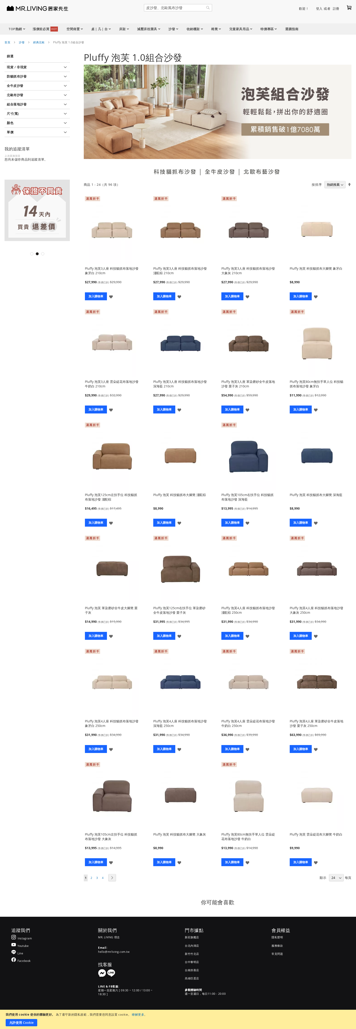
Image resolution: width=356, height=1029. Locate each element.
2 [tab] (37, 253)
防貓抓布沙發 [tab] (17, 76)
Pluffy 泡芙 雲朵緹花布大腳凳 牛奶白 (316, 834)
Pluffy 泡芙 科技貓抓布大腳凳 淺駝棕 (179, 495)
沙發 (22, 42)
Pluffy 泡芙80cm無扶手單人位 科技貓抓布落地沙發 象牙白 (316, 383)
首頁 (7, 42)
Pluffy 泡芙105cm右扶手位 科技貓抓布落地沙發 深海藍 (247, 497)
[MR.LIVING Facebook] (21, 960)
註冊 (336, 8)
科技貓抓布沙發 (175, 171)
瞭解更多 (138, 1014)
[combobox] (178, 7)
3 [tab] (42, 253)
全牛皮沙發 (220, 171)
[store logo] (32, 8)
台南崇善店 (192, 970)
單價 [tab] (10, 132)
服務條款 (277, 945)
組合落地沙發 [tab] (17, 104)
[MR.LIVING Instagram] (21, 938)
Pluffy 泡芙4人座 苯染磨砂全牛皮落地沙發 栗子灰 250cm (316, 723)
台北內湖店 (192, 945)
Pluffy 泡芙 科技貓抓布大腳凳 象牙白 (316, 268)
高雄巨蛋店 (192, 978)
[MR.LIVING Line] (17, 953)
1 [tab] (31, 253)
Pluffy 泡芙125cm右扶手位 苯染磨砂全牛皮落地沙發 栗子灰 (179, 610)
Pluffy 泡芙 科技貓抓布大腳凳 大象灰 (179, 834)
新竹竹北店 (192, 954)
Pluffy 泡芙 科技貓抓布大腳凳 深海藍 (316, 495)
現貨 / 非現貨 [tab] (17, 67)
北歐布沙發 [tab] (15, 95)
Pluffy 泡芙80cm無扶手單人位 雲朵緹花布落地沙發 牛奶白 (248, 836)
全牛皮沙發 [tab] (15, 85)
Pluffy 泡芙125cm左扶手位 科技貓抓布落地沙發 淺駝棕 (111, 497)
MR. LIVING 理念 (109, 937)
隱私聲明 (277, 937)
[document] (178, 1019)
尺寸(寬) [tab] (13, 113)
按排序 (317, 184)
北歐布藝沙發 (262, 171)
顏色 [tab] (10, 123)
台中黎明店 (192, 962)
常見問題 (277, 954)
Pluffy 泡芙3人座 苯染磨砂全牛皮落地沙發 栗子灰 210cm (248, 383)
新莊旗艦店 (192, 937)
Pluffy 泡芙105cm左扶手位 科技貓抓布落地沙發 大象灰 (111, 836)
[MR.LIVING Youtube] (20, 945)
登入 (319, 8)
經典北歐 (38, 42)
